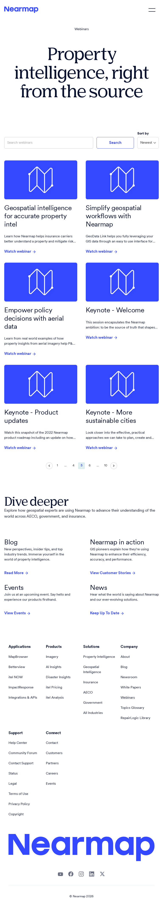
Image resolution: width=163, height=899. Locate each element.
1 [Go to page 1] (57, 465)
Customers (54, 753)
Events (51, 784)
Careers (52, 773)
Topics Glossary (132, 708)
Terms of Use (18, 794)
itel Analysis (55, 697)
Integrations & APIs (22, 697)
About (125, 657)
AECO (88, 692)
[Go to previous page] (49, 465)
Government (92, 703)
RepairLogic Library (135, 718)
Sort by (143, 133)
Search (115, 143)
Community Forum (22, 753)
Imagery (52, 657)
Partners (52, 763)
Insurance (90, 682)
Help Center (17, 743)
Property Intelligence (99, 657)
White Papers (131, 687)
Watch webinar (20, 252)
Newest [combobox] (146, 142)
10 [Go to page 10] (105, 465)
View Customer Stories (113, 573)
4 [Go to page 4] (73, 465)
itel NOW (15, 677)
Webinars (81, 29)
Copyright (16, 814)
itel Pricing (54, 687)
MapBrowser (18, 657)
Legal (12, 784)
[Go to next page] (113, 465)
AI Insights (53, 667)
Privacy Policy (19, 804)
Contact (52, 743)
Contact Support (20, 763)
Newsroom (129, 677)
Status (13, 773)
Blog (124, 667)
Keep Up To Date (107, 613)
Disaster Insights (58, 677)
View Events (17, 613)
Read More (16, 573)
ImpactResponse (21, 687)
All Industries (93, 713)
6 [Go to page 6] (89, 465)
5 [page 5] (81, 465)
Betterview (16, 667)
